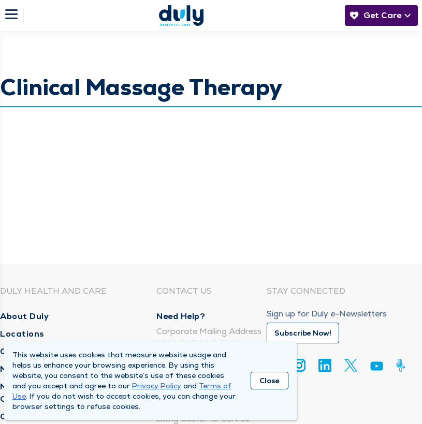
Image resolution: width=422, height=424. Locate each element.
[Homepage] (181, 15)
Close (269, 380)
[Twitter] (350, 365)
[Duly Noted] (402, 365)
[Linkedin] (324, 365)
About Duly (24, 316)
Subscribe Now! (302, 333)
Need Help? (180, 316)
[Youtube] (376, 367)
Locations (22, 333)
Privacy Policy (156, 385)
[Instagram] (299, 365)
